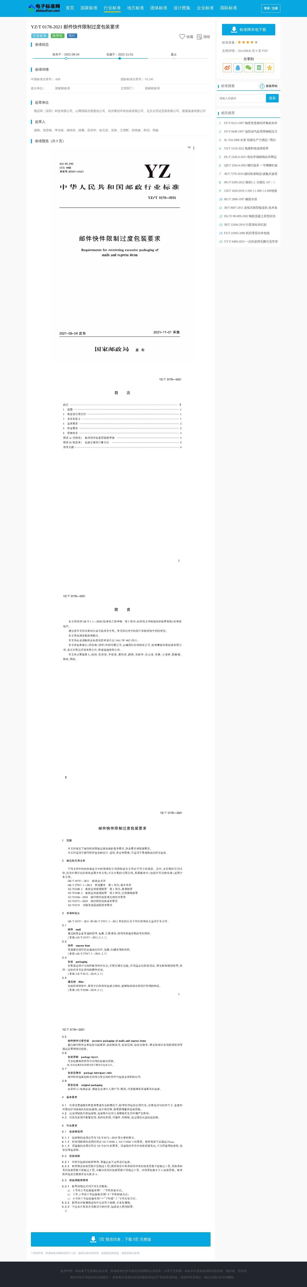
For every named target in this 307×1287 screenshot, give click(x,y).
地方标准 (135, 8)
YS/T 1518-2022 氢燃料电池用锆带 (246, 148)
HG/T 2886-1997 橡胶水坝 (240, 199)
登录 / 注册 (271, 8)
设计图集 (182, 8)
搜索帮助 (272, 86)
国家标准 (89, 8)
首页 (70, 8)
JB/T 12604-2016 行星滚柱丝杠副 (245, 224)
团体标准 (158, 8)
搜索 (272, 98)
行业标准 (112, 8)
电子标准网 (43, 8)
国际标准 (228, 8)
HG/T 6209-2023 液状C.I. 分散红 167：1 (249, 182)
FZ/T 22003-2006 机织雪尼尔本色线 (247, 233)
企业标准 (205, 8)
